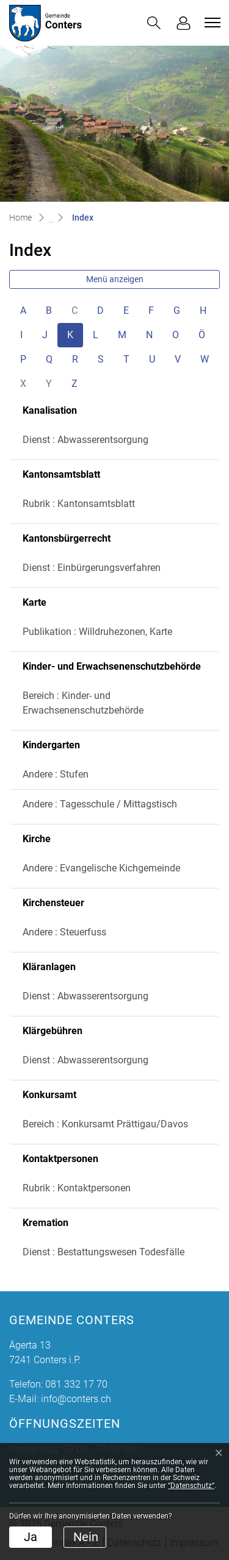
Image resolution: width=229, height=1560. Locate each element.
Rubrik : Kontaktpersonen (77, 1188)
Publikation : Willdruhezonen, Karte (97, 631)
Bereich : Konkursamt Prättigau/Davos (105, 1124)
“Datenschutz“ (191, 1485)
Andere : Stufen (56, 774)
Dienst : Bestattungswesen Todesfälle (103, 1252)
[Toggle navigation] (211, 22)
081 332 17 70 (76, 1384)
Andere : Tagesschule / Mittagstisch (100, 804)
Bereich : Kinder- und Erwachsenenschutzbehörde (83, 703)
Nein (85, 1537)
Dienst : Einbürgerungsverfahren (92, 567)
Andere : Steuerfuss (64, 932)
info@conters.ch (76, 1399)
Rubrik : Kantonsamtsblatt (79, 503)
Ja (30, 1537)
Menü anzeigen (115, 279)
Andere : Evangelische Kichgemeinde (101, 868)
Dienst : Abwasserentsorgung (85, 439)
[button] (154, 23)
